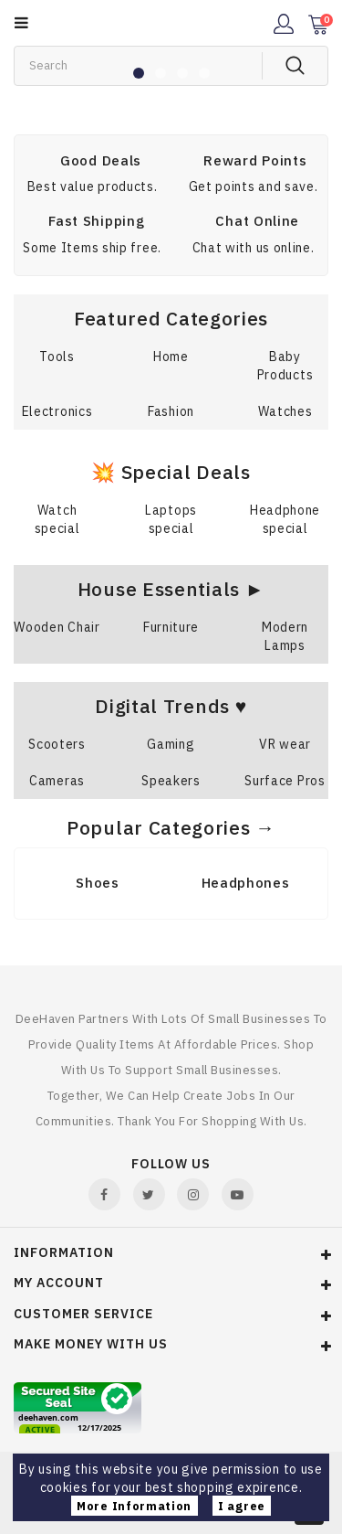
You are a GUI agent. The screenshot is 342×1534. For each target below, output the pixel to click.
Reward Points (254, 160)
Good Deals (100, 160)
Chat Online (257, 220)
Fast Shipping (96, 220)
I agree (241, 1505)
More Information (134, 1505)
